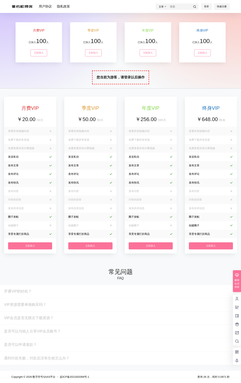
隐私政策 (63, 6)
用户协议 (45, 6)
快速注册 (222, 6)
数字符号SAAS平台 (43, 376)
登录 (206, 6)
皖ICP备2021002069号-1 (74, 376)
